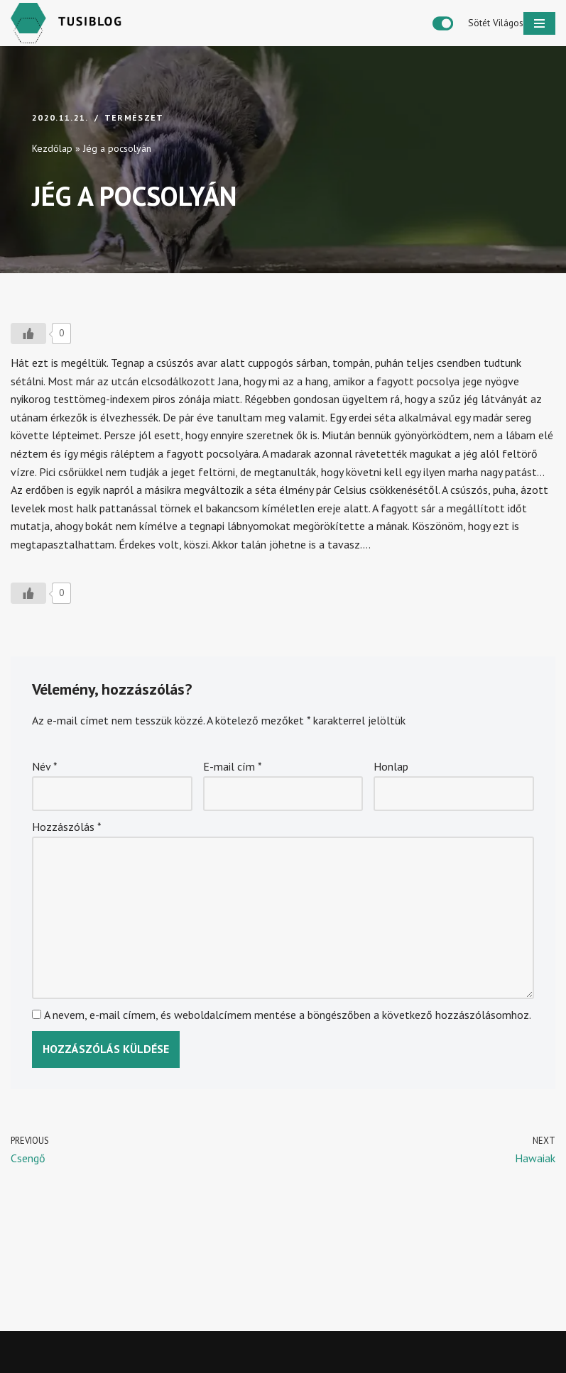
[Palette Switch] (477, 23)
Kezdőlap (52, 148)
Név (45, 766)
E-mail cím (232, 766)
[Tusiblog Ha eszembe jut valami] (71, 23)
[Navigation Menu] (539, 23)
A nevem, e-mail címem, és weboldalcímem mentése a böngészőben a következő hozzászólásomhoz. (287, 1015)
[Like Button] (28, 333)
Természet (134, 117)
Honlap (391, 766)
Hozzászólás (67, 827)
